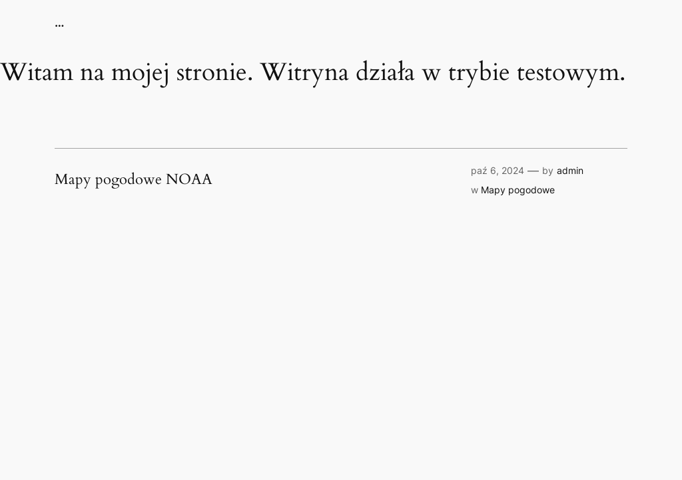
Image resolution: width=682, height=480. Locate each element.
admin (570, 170)
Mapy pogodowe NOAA (133, 180)
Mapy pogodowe (518, 189)
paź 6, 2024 (497, 170)
